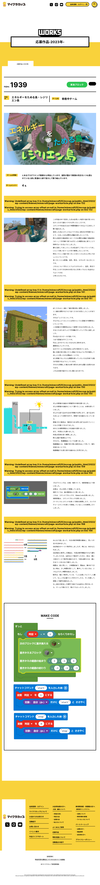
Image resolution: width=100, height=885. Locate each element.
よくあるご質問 (58, 827)
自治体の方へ (81, 835)
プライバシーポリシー (84, 839)
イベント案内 (34, 831)
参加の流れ (57, 814)
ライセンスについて (83, 819)
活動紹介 (32, 821)
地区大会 (57, 816)
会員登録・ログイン (77, 4)
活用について (81, 814)
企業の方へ (80, 829)
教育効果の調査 (82, 816)
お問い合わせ (34, 826)
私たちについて (59, 822)
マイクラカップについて (38, 811)
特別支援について (59, 837)
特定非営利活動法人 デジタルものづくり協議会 (50, 859)
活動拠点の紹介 (58, 842)
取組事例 (80, 832)
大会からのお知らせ (36, 816)
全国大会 (57, 819)
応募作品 (56, 832)
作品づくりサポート (36, 836)
